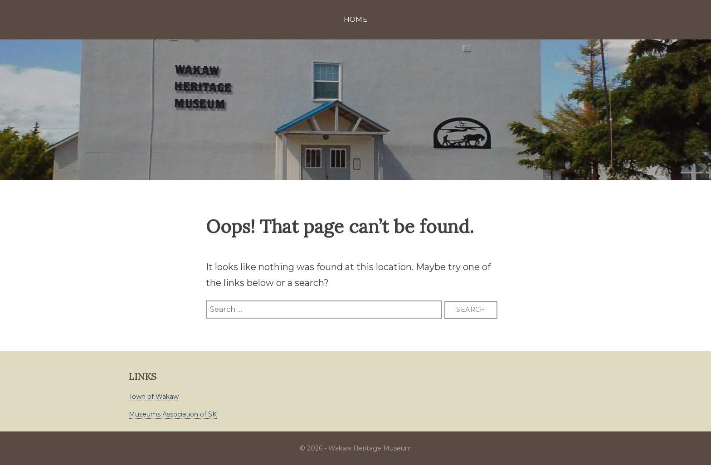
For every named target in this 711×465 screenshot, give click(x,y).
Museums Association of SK (173, 414)
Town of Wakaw (154, 396)
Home (356, 19)
